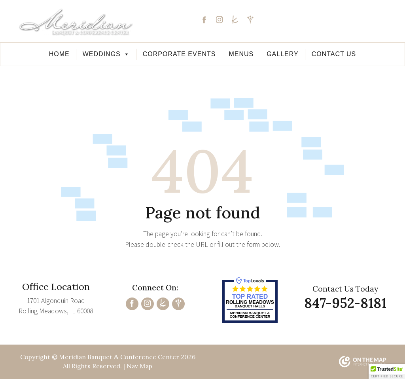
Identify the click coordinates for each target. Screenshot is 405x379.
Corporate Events (179, 54)
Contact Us (334, 54)
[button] (387, 371)
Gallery (283, 54)
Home (59, 54)
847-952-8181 (344, 25)
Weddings (106, 54)
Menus (241, 54)
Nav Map (139, 366)
